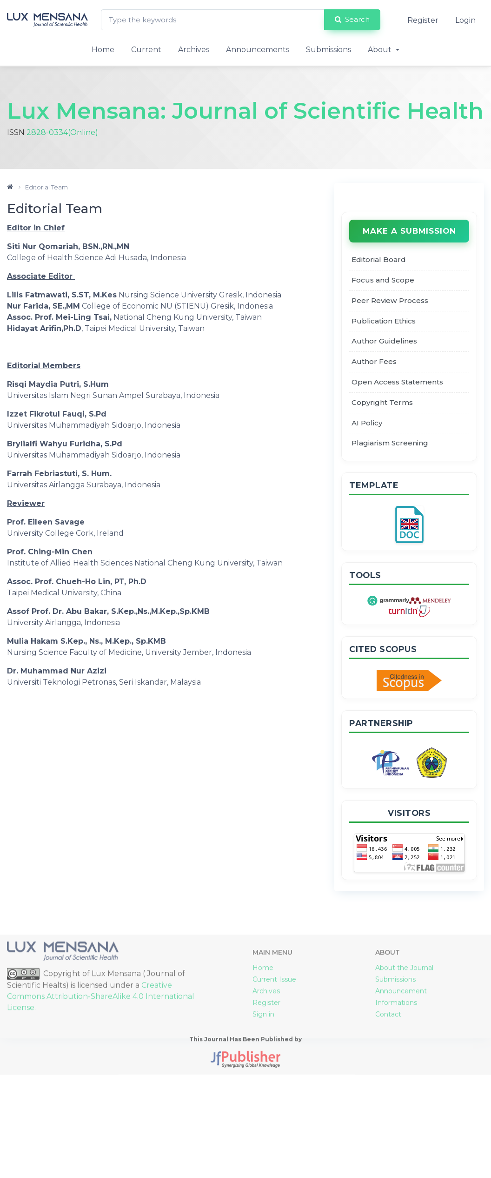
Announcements (257, 49)
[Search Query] (213, 19)
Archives (193, 49)
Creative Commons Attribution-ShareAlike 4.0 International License (100, 1095)
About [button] (380, 49)
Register (422, 20)
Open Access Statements (397, 381)
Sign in (263, 1113)
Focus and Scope (383, 280)
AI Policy (367, 422)
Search (352, 19)
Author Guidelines (384, 341)
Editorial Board (379, 259)
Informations (396, 1101)
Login (465, 20)
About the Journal (404, 1067)
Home (103, 49)
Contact (388, 1113)
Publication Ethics (384, 320)
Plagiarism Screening (390, 442)
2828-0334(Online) (62, 132)
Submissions (328, 49)
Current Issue (274, 1078)
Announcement (401, 1090)
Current (146, 49)
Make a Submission (409, 231)
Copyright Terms (382, 402)
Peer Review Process (390, 300)
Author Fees (374, 361)
